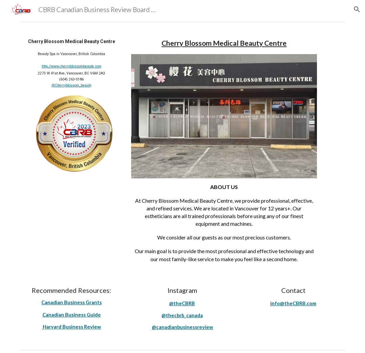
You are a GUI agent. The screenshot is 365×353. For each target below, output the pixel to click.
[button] (357, 9)
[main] (71, 63)
